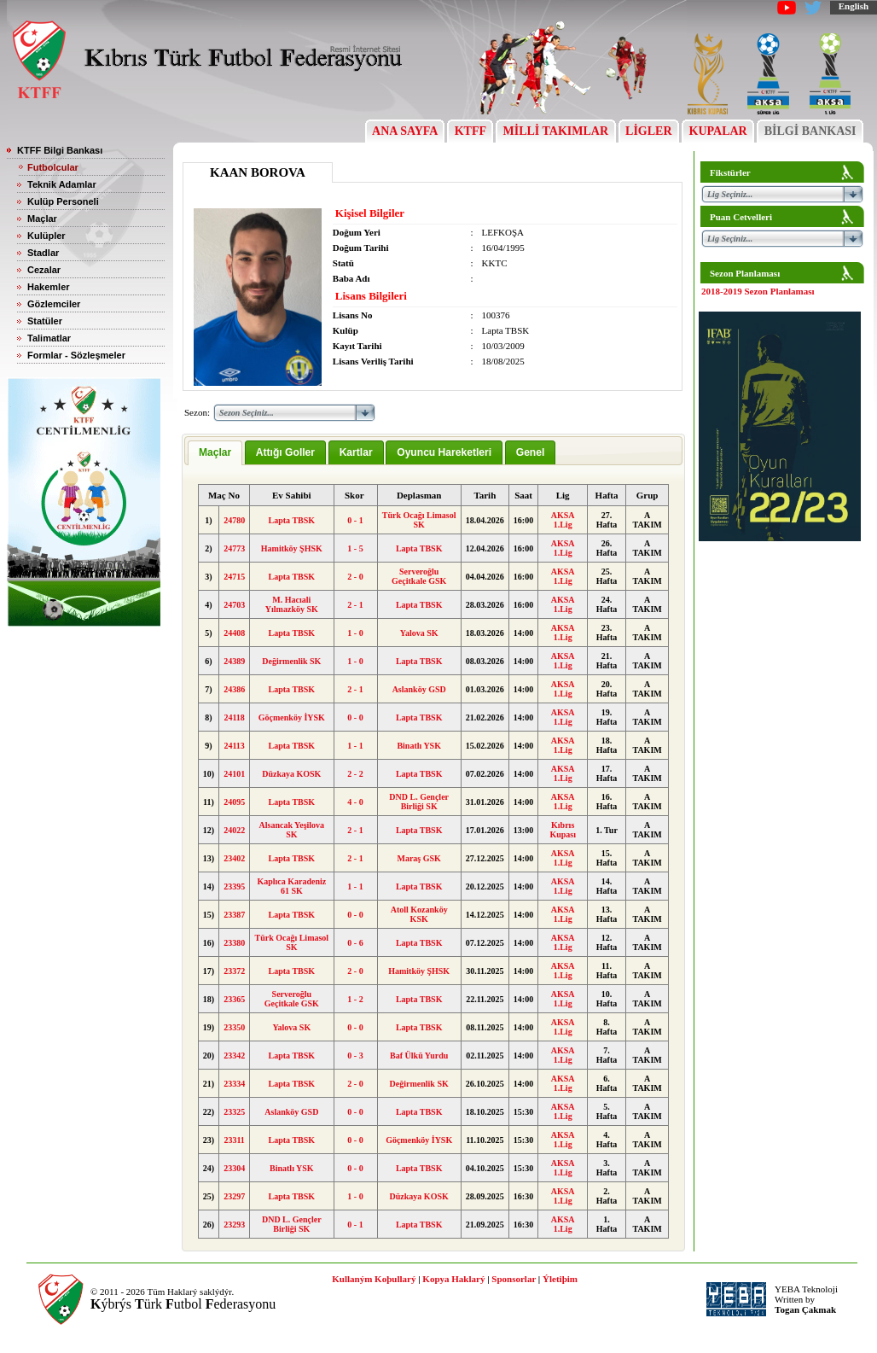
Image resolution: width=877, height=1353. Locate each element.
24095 (234, 802)
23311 (234, 1140)
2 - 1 (355, 604)
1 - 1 (355, 745)
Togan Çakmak (805, 1309)
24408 (234, 633)
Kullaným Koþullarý (373, 1279)
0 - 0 (355, 717)
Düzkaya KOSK (291, 774)
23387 (234, 914)
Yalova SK (419, 633)
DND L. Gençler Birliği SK (419, 801)
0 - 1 (355, 520)
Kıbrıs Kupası (562, 829)
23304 (234, 1168)
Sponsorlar (513, 1279)
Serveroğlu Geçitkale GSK (419, 576)
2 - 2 (355, 774)
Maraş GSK (418, 858)
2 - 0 (355, 576)
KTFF (470, 131)
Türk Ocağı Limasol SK (419, 519)
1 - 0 (355, 633)
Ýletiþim (560, 1279)
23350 (234, 1027)
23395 (234, 886)
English (853, 6)
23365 (234, 999)
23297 (234, 1196)
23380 (234, 943)
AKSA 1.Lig (563, 519)
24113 (234, 745)
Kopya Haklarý (453, 1279)
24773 (234, 548)
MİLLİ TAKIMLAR (556, 131)
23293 (234, 1224)
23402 (234, 858)
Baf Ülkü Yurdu (419, 1055)
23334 (234, 1083)
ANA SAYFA (404, 131)
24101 (234, 774)
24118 (234, 717)
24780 (234, 520)
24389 (234, 661)
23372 (234, 971)
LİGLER (649, 131)
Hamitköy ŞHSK (291, 548)
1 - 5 (355, 548)
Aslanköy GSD (419, 689)
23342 (234, 1055)
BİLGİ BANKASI (810, 131)
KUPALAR (718, 131)
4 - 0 (355, 802)
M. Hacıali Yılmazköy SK (291, 604)
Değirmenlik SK (291, 661)
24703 (234, 604)
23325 (234, 1112)
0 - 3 (355, 1055)
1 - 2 (355, 999)
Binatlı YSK (419, 745)
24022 (234, 830)
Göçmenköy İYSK (291, 717)
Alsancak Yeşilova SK (292, 829)
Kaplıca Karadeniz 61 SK (291, 886)
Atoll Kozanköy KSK (419, 914)
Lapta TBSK (292, 520)
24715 (234, 576)
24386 (234, 689)
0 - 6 (355, 943)
